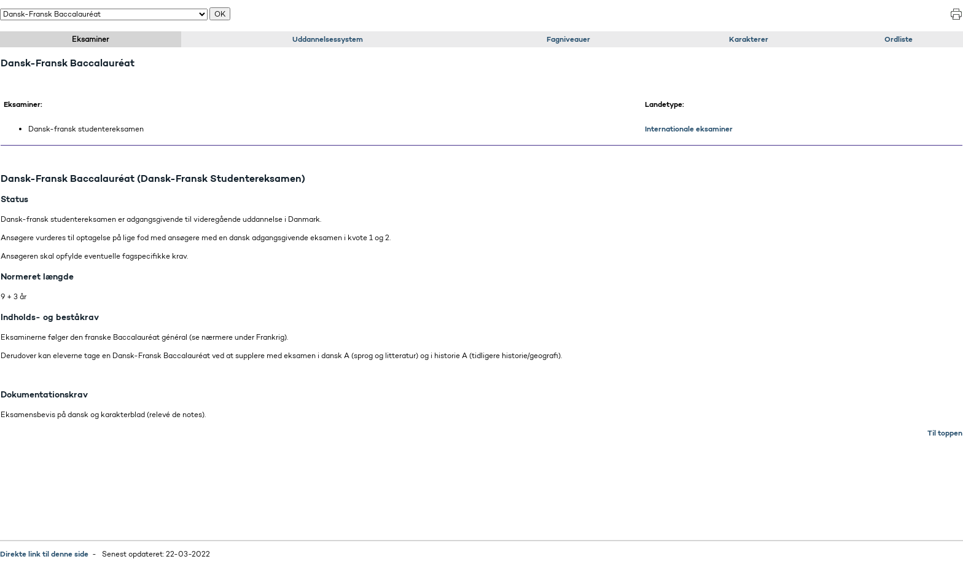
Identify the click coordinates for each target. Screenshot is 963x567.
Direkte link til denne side (44, 553)
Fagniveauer (568, 39)
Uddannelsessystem (327, 39)
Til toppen (944, 432)
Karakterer (748, 39)
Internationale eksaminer (689, 128)
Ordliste (898, 39)
